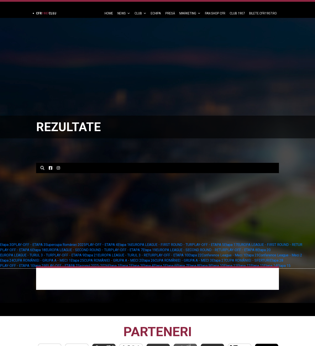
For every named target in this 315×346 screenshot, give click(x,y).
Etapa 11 (230, 266)
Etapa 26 (148, 260)
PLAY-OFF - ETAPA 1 (16, 266)
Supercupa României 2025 (66, 245)
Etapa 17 (230, 245)
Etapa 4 (148, 266)
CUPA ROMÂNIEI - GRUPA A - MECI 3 (183, 260)
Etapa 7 (182, 266)
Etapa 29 (39, 266)
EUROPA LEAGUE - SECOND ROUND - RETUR (190, 250)
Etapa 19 (149, 250)
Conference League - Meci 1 (223, 255)
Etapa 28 (276, 260)
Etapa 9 (204, 266)
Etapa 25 (77, 260)
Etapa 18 (39, 250)
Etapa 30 (6, 245)
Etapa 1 (113, 266)
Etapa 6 (170, 266)
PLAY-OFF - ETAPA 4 (102, 245)
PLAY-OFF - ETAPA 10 (171, 255)
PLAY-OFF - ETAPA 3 (29, 245)
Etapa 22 (195, 255)
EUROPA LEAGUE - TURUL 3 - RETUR (126, 255)
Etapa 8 (193, 266)
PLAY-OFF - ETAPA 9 (68, 255)
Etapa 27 (218, 260)
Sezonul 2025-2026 (93, 266)
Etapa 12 (243, 266)
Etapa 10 (217, 266)
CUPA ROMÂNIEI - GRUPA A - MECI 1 (42, 260)
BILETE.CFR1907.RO (263, 13)
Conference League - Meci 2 (280, 255)
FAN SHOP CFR (215, 13)
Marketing (190, 13)
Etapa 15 (283, 266)
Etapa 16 (124, 245)
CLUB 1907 (237, 13)
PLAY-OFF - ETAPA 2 (62, 266)
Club (140, 13)
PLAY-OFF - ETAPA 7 (126, 250)
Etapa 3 (136, 266)
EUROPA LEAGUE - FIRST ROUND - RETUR (269, 245)
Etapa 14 (270, 266)
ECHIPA (156, 13)
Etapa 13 (257, 266)
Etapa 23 (252, 255)
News (123, 13)
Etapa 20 (264, 250)
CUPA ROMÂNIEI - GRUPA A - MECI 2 (112, 260)
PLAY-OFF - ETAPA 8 (241, 250)
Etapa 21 (91, 255)
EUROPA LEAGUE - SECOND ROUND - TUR (78, 250)
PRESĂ (170, 13)
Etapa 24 (6, 260)
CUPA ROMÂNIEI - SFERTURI (247, 260)
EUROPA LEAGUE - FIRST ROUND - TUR (161, 245)
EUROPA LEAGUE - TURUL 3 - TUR (26, 255)
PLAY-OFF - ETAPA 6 (16, 250)
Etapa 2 (125, 266)
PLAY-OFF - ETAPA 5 (208, 245)
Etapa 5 (159, 266)
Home (109, 13)
